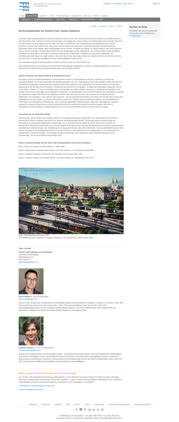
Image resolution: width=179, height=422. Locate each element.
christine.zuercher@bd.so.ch (30, 350)
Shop (22, 16)
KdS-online (25, 19)
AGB (68, 404)
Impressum (33, 404)
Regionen (73, 19)
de (154, 4)
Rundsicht (43, 16)
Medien (96, 16)
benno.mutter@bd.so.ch (28, 299)
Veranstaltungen (62, 16)
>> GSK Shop (135, 36)
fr (157, 4)
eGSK (51, 16)
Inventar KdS (32, 16)
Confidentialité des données (119, 404)
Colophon (58, 404)
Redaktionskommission (43, 19)
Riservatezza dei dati (142, 404)
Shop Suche (128, 4)
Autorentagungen (88, 19)
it (159, 4)
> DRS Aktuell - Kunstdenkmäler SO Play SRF (36, 386)
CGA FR (77, 404)
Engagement (76, 16)
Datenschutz (99, 404)
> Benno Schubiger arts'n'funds (31, 389)
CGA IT (87, 404)
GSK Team (60, 19)
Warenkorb (117, 4)
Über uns (87, 16)
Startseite (107, 4)
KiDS (101, 19)
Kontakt (105, 16)
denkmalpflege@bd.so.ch (28, 262)
